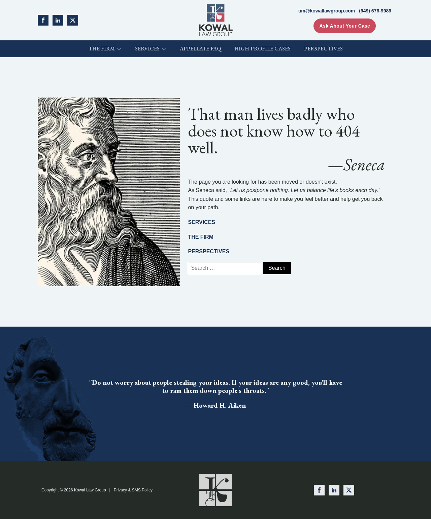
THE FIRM (200, 237)
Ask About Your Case (344, 26)
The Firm (105, 48)
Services (150, 48)
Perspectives (323, 48)
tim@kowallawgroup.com (326, 10)
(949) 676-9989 (375, 10)
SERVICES (201, 222)
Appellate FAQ (200, 48)
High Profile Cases (262, 48)
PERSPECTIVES (208, 251)
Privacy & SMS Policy (133, 490)
